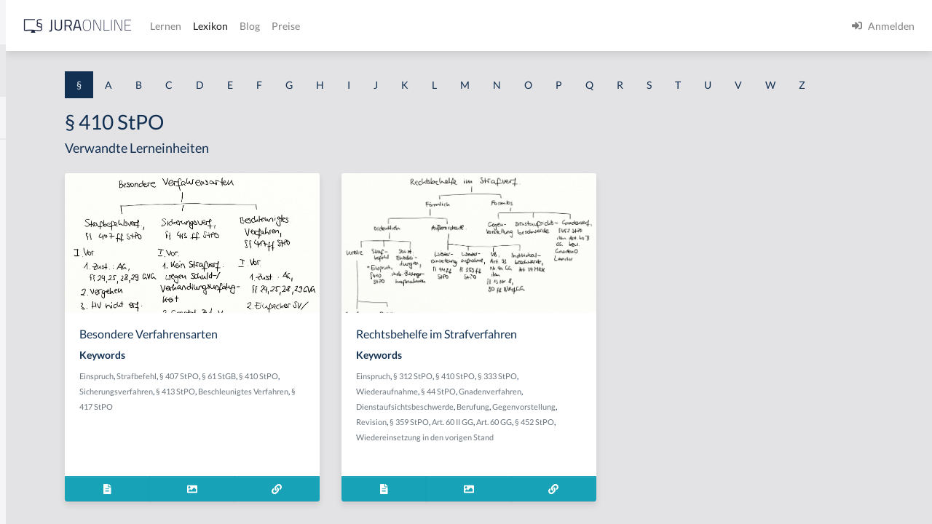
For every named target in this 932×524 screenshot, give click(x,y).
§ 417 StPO (371, 433)
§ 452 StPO (564, 464)
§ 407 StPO (358, 403)
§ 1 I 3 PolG (37, 416)
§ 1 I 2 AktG (37, 351)
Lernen (392, 26)
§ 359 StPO (611, 448)
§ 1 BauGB (35, 187)
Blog (477, 26)
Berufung (608, 433)
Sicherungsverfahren (317, 418)
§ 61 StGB (398, 403)
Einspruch (275, 403)
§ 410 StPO (590, 403)
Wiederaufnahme (522, 418)
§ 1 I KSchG (37, 449)
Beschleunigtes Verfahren (303, 433)
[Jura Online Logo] (305, 25)
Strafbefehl (316, 403)
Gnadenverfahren (625, 418)
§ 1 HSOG (33, 285)
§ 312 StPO (548, 403)
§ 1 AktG (31, 154)
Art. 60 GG (524, 464)
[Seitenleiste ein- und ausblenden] (209, 22)
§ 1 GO (27, 220)
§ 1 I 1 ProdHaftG (51, 318)
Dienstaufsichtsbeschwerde (540, 433)
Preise (513, 26)
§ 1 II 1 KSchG (43, 482)
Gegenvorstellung (523, 448)
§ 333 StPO (632, 403)
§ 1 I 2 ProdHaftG (51, 384)
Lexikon (437, 26)
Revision (573, 448)
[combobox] (116, 70)
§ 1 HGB (30, 253)
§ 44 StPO (573, 418)
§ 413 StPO (376, 418)
